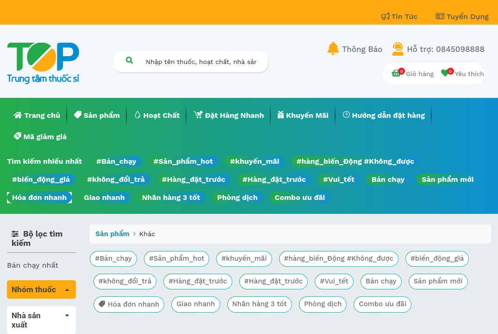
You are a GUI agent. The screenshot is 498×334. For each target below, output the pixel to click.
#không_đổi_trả (116, 179)
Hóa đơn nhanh (39, 197)
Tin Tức (400, 16)
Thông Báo (362, 49)
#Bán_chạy (116, 161)
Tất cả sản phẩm (37, 311)
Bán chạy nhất (32, 265)
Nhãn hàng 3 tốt (171, 197)
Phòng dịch (237, 197)
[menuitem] (37, 115)
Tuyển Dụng (462, 16)
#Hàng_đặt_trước (193, 179)
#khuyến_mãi (254, 161)
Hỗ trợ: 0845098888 (446, 49)
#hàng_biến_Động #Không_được (355, 161)
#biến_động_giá (41, 179)
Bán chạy (388, 179)
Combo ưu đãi (300, 197)
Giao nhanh (104, 197)
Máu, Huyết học (35, 324)
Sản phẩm (112, 234)
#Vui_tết (339, 179)
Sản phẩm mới (447, 179)
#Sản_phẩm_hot (183, 161)
